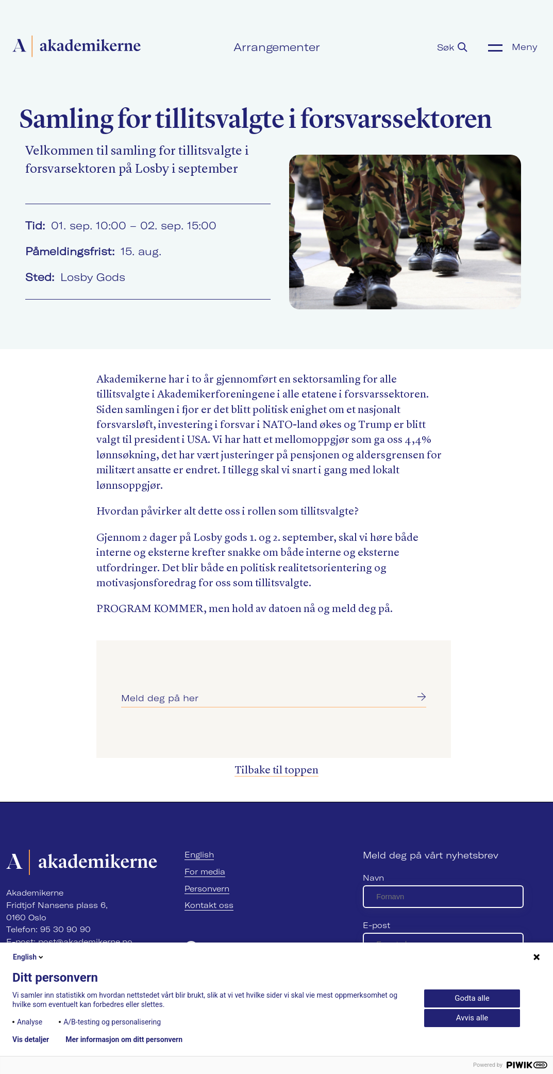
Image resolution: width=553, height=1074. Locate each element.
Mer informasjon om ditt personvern (123, 1039)
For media (205, 872)
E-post (376, 925)
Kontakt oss (209, 905)
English (199, 855)
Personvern (207, 889)
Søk (452, 47)
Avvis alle (472, 1017)
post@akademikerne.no (85, 942)
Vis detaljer (30, 1039)
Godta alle (472, 998)
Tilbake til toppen (276, 770)
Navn (373, 878)
